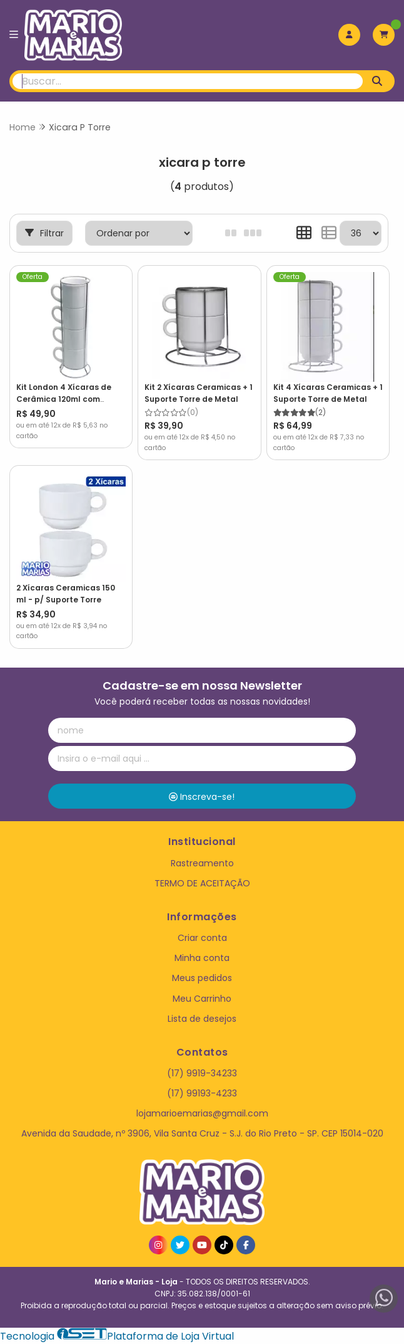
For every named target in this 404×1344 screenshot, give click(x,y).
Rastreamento (202, 863)
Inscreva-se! (202, 796)
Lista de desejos (202, 1018)
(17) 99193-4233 (202, 1093)
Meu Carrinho (202, 998)
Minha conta (202, 958)
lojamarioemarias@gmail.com (202, 1113)
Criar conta (202, 938)
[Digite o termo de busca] (188, 81)
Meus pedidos (202, 978)
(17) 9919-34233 (202, 1073)
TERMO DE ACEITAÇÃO (202, 883)
